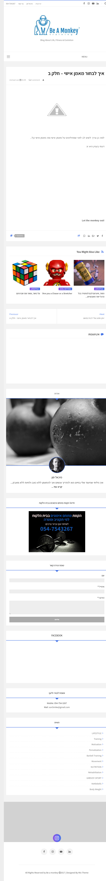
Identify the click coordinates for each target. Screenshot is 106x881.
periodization (91, 750)
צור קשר (17, 4)
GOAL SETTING (61, 289)
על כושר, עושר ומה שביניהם (24, 293)
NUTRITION (92, 766)
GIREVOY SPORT (90, 778)
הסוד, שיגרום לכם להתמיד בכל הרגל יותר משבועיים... (87, 295)
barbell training (90, 755)
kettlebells (93, 783)
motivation (93, 744)
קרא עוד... (53, 487)
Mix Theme (79, 872)
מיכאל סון (26, 4)
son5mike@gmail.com (55, 707)
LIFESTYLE (95, 289)
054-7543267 (6, 4)
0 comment (30, 80)
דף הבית (34, 4)
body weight (92, 789)
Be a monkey (48, 872)
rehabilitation (91, 772)
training (16, 236)
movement (93, 761)
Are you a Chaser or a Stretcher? (53, 293)
